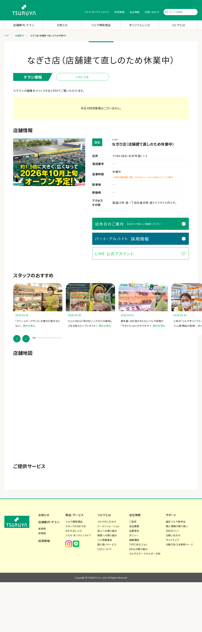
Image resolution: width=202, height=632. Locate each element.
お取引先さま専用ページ (179, 537)
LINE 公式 (70, 77)
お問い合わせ (151, 12)
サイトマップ (172, 533)
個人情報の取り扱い (177, 519)
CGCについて (104, 542)
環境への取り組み (107, 528)
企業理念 (134, 524)
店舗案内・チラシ (23, 25)
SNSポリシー (173, 524)
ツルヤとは (178, 25)
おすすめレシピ (73, 524)
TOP (6, 35)
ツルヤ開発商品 (101, 25)
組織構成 (134, 533)
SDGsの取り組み (138, 542)
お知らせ (62, 25)
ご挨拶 (132, 514)
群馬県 (42, 526)
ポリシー (133, 528)
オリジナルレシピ (139, 25)
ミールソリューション (108, 519)
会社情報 (134, 12)
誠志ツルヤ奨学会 (176, 514)
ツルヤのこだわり (106, 514)
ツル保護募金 (104, 533)
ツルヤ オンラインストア (97, 12)
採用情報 (119, 12)
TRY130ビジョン (138, 537)
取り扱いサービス (107, 537)
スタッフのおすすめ (75, 519)
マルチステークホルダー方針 (145, 546)
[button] (17, 332)
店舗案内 (20, 35)
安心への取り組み (107, 524)
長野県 (42, 522)
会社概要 (134, 519)
